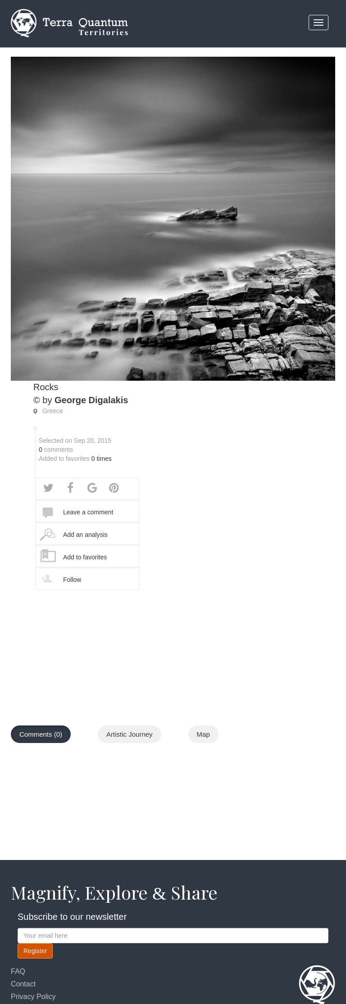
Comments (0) (40, 734)
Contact (23, 984)
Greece (52, 410)
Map (203, 734)
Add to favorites (85, 557)
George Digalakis (91, 400)
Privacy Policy (33, 996)
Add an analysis (85, 534)
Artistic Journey (129, 734)
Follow (72, 579)
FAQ (18, 971)
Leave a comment (88, 512)
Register (35, 950)
